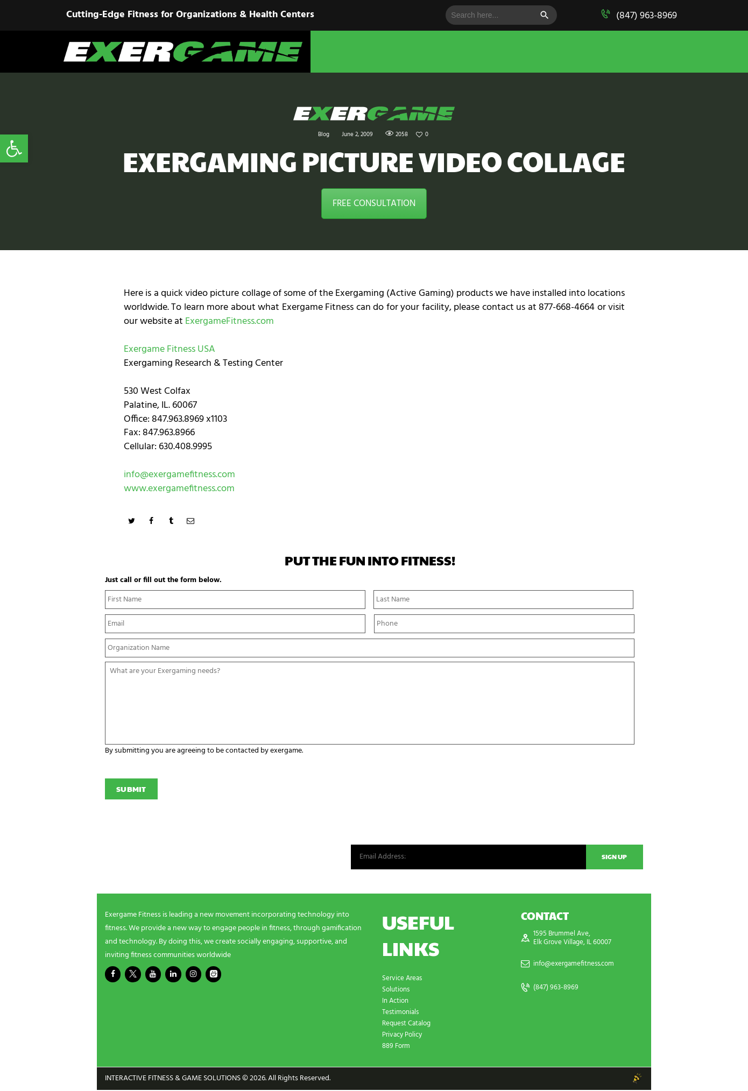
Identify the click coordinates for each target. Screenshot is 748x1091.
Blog (321, 134)
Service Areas (403, 979)
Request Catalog (408, 1024)
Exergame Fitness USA (169, 349)
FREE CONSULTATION (374, 203)
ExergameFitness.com (229, 321)
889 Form (397, 1047)
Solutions (397, 990)
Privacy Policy (404, 1036)
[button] (14, 148)
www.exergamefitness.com (179, 489)
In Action (396, 1002)
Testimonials (402, 1013)
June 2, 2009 (356, 134)
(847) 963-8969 (646, 16)
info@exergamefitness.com (179, 475)
